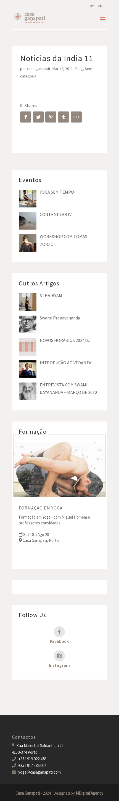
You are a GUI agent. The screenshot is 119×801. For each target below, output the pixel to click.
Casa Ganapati (27, 793)
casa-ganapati (38, 68)
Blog (79, 68)
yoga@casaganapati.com (39, 772)
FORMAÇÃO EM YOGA (41, 508)
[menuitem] (92, 6)
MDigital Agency (89, 793)
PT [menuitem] (92, 6)
